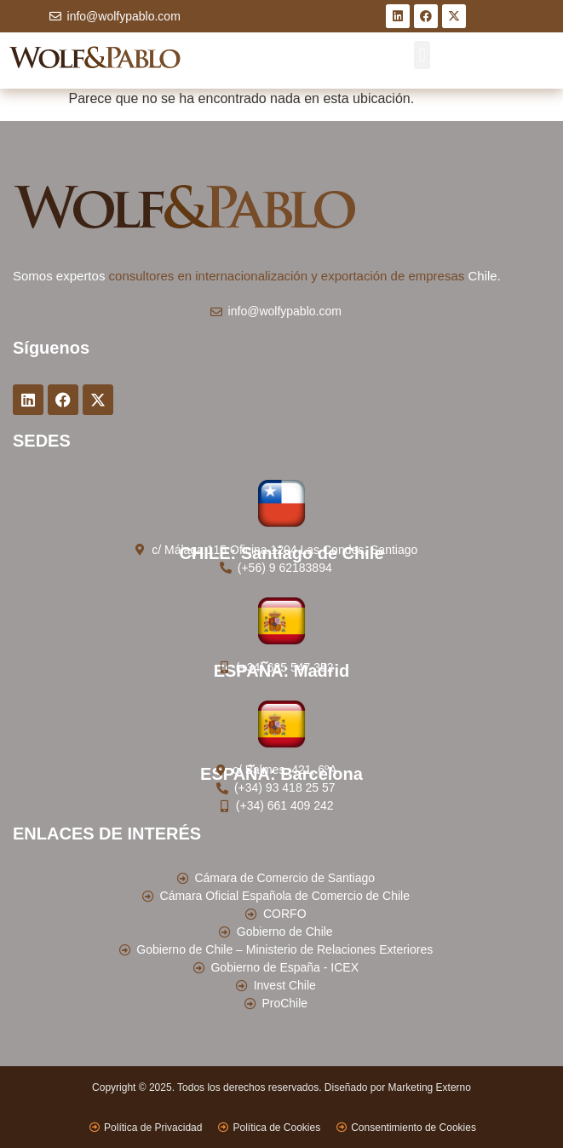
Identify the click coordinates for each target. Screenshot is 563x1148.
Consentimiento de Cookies (413, 1128)
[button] (422, 55)
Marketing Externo (429, 1087)
